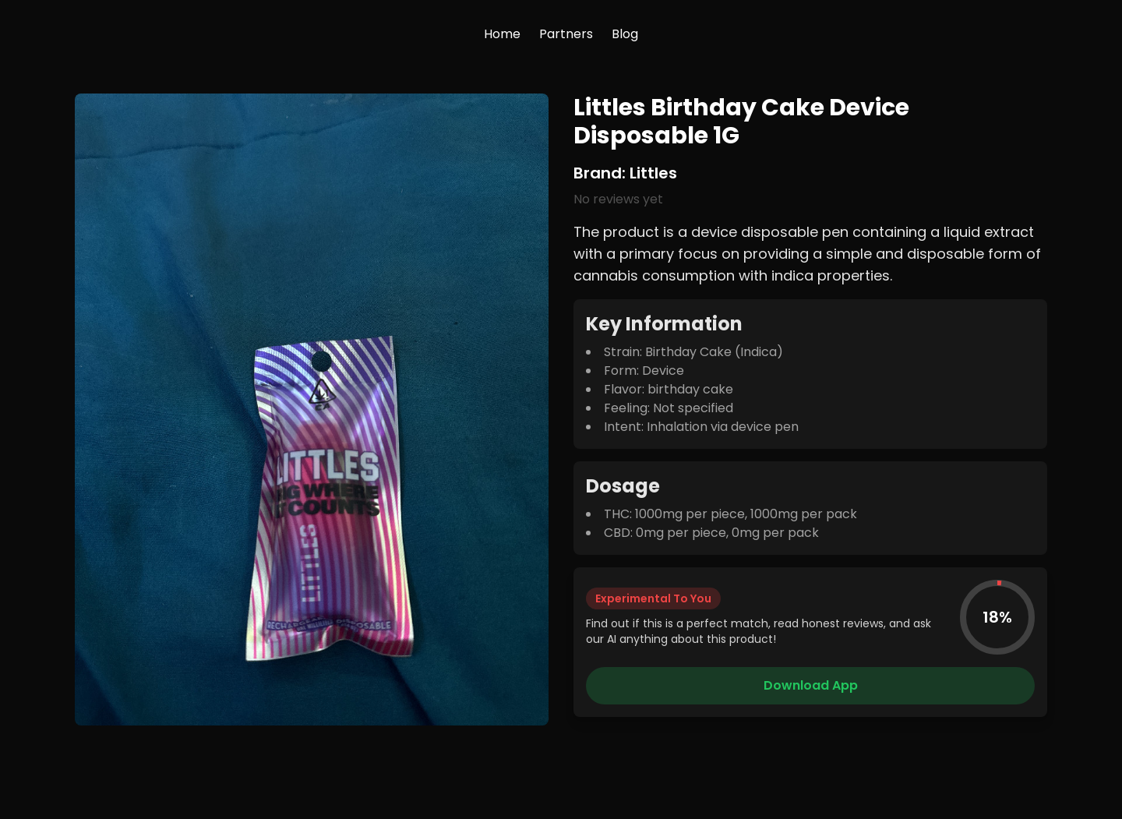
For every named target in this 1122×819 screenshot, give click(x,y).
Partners (566, 34)
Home (502, 34)
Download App (811, 685)
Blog (625, 34)
